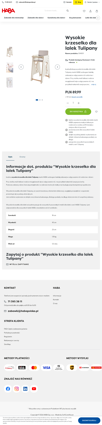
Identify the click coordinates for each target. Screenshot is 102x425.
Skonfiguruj (89, 420)
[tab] (10, 157)
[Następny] (57, 67)
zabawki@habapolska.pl (25, 2)
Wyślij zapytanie (17, 264)
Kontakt (68, 2)
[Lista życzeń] (84, 10)
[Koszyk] (97, 10)
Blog (78, 2)
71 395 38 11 (7, 2)
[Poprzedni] (21, 67)
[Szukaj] (68, 11)
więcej (93, 84)
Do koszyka (78, 111)
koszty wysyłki (77, 97)
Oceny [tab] (22, 157)
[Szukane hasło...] (51, 11)
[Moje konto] (90, 10)
